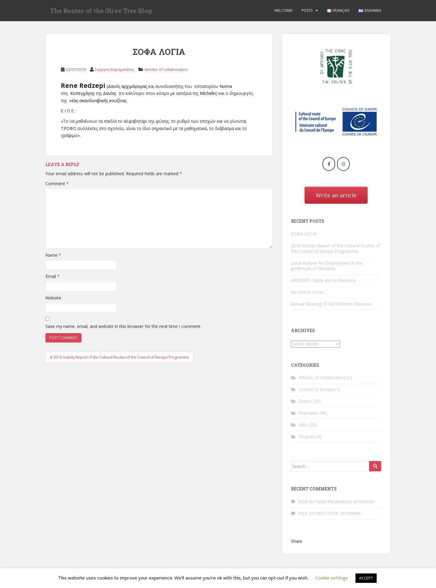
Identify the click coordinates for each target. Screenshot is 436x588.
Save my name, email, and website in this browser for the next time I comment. (123, 326)
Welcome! (283, 10)
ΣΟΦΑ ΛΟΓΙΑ (303, 234)
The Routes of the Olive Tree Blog (101, 11)
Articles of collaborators (166, 69)
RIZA (303, 501)
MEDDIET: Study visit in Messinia (323, 280)
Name (53, 255)
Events (305, 401)
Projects (307, 436)
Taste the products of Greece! (344, 501)
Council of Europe (316, 389)
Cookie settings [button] (331, 578)
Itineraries (308, 413)
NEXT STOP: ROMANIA (338, 513)
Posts (307, 10)
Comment (57, 183)
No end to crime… (308, 292)
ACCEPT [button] (366, 578)
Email (52, 276)
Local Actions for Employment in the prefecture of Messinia (326, 265)
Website (53, 298)
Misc (303, 425)
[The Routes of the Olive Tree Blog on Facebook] (328, 164)
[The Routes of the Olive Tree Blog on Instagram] (343, 164)
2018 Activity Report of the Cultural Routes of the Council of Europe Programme (335, 248)
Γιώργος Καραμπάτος (114, 69)
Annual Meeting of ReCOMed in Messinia (331, 304)
